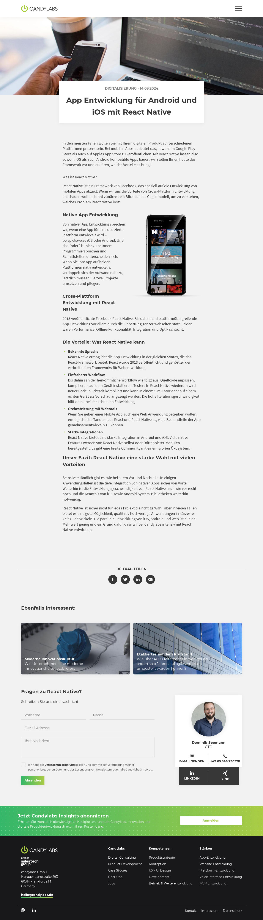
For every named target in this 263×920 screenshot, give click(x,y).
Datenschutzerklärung (59, 764)
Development (159, 877)
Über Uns (115, 877)
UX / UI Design (160, 870)
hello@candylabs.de (37, 895)
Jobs (111, 883)
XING (225, 776)
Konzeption (157, 864)
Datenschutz (232, 911)
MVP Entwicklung (213, 883)
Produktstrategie (162, 857)
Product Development (125, 864)
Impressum (210, 911)
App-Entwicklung (213, 857)
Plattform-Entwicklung (217, 870)
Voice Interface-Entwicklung (221, 877)
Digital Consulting (122, 857)
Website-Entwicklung (216, 864)
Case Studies (117, 870)
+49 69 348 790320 (225, 758)
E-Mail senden (191, 759)
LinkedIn (192, 775)
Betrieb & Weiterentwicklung (171, 883)
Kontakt (191, 911)
